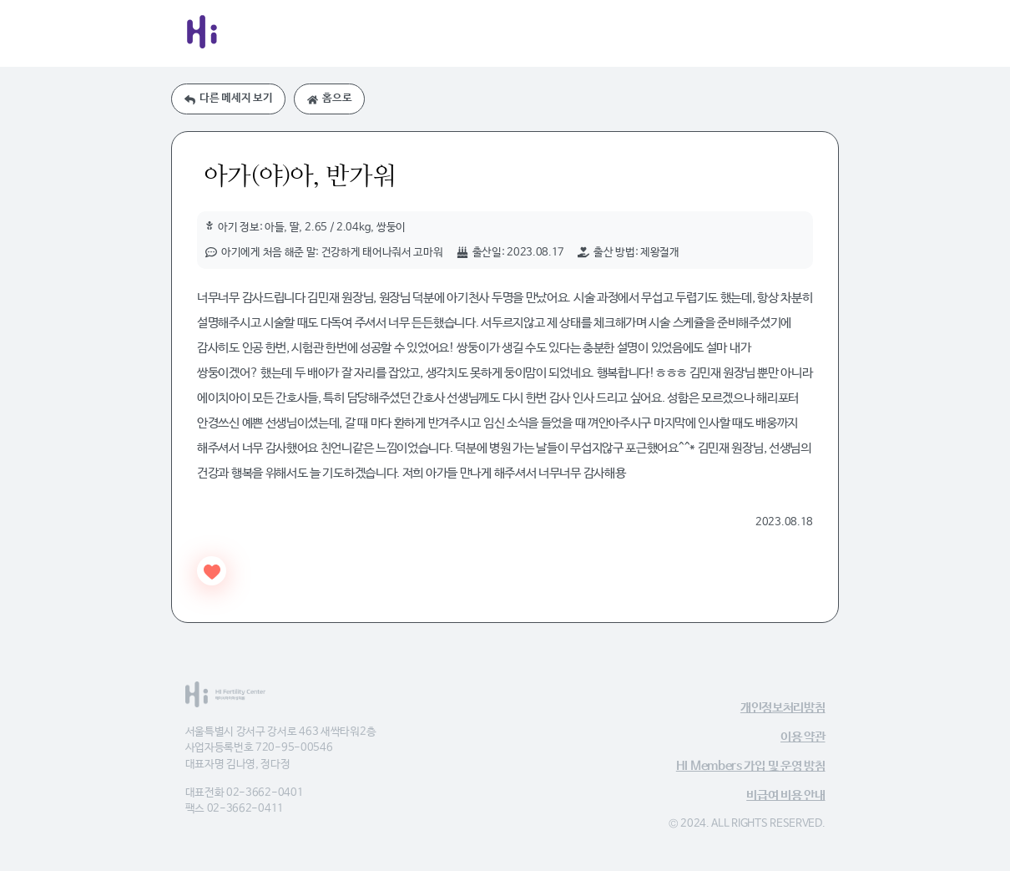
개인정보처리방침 (783, 708)
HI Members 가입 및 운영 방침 (751, 766)
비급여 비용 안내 (785, 795)
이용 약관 (803, 737)
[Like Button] (211, 570)
